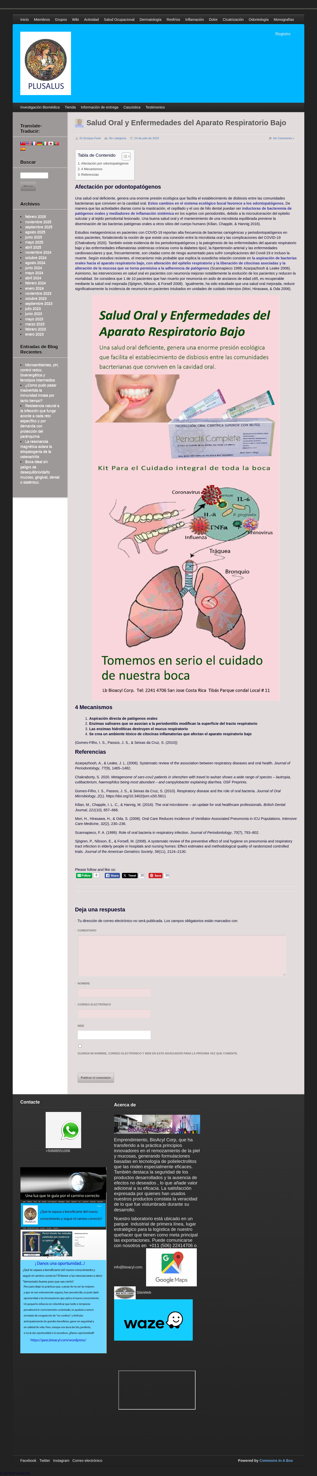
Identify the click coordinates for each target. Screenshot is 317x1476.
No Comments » (283, 138)
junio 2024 (33, 268)
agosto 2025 (35, 232)
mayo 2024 (34, 273)
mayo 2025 (34, 242)
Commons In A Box (276, 1461)
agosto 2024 (35, 263)
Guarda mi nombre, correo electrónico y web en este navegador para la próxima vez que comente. (158, 1053)
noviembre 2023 (38, 293)
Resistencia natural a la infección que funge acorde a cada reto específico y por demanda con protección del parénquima (39, 421)
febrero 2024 (35, 283)
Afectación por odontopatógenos (105, 163)
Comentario (87, 931)
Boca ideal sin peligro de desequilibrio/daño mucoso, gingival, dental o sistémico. (39, 472)
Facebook (28, 1461)
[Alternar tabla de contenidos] (123, 156)
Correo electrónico (94, 1005)
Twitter (44, 1461)
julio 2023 (33, 309)
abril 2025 (33, 247)
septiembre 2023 (38, 303)
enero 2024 (34, 288)
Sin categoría (117, 138)
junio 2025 (33, 237)
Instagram (61, 1461)
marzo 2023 (34, 324)
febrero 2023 (35, 329)
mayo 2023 (34, 319)
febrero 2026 (35, 216)
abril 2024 (33, 278)
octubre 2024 (35, 258)
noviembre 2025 (38, 222)
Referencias (90, 174)
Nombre (84, 984)
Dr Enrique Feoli (90, 138)
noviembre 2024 (38, 252)
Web (81, 1025)
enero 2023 (34, 334)
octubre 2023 (35, 298)
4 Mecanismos (91, 169)
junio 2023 (33, 314)
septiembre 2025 (38, 227)
